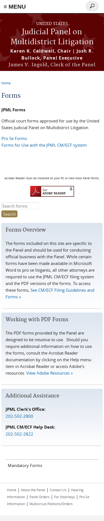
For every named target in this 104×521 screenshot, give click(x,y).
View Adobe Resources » (49, 373)
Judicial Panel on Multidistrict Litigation (52, 37)
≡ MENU (15, 6)
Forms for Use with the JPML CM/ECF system (44, 145)
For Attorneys (64, 497)
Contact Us (58, 490)
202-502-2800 (19, 416)
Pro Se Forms (14, 138)
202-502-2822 (19, 434)
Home (6, 83)
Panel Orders (39, 497)
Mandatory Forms (25, 465)
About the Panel (33, 490)
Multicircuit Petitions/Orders (51, 504)
